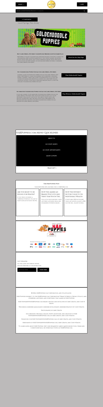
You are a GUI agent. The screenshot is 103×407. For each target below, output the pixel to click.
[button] (51, 235)
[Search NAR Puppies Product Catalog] (47, 10)
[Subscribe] (43, 270)
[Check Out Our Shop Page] (76, 57)
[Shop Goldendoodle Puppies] (73, 75)
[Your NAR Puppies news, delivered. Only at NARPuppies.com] (51, 186)
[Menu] (21, 4)
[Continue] (27, 19)
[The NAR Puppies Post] (51, 183)
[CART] (82, 4)
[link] (85, 4)
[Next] (56, 168)
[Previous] (47, 168)
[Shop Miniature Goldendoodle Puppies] (73, 94)
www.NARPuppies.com (34, 302)
